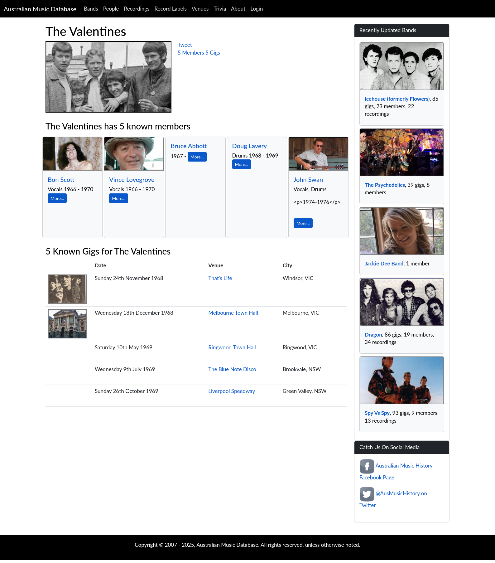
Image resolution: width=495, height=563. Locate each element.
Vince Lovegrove (131, 179)
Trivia (220, 8)
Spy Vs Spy (377, 413)
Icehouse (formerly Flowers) (397, 98)
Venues (200, 8)
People (111, 8)
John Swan (308, 179)
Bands (91, 8)
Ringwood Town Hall (232, 347)
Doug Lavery (249, 145)
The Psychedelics (385, 185)
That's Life (220, 278)
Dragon (373, 334)
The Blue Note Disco (232, 369)
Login (256, 8)
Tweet (185, 44)
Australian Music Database (40, 8)
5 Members (191, 52)
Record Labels (170, 8)
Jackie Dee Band (384, 263)
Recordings (137, 8)
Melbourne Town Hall (233, 312)
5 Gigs (212, 52)
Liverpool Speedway (231, 391)
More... (57, 198)
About (238, 8)
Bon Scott (61, 179)
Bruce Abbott (189, 145)
